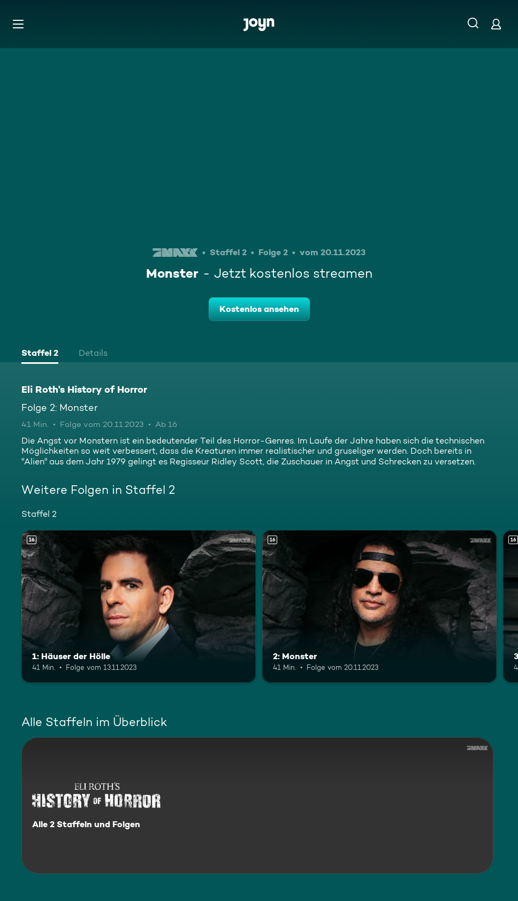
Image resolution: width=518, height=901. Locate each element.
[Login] (496, 23)
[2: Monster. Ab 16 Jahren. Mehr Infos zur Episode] (379, 606)
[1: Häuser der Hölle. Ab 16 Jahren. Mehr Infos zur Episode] (138, 606)
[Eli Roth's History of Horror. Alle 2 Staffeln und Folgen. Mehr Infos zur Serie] (257, 805)
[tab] (39, 354)
